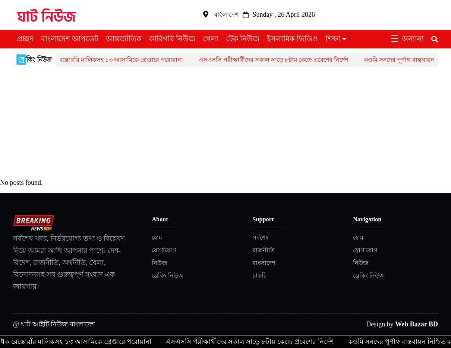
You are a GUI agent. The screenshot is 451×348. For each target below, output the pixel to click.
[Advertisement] (225, 123)
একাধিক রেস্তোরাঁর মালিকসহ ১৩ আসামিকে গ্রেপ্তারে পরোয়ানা (112, 60)
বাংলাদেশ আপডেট (69, 38)
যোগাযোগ (164, 250)
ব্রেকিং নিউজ (167, 275)
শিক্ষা (332, 38)
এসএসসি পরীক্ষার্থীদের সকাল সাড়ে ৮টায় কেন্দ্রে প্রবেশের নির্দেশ (276, 60)
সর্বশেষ (260, 237)
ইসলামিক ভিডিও (292, 38)
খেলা (210, 38)
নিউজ (159, 263)
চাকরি (259, 275)
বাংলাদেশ (263, 263)
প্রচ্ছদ (25, 38)
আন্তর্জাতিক (124, 38)
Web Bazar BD (416, 324)
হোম (157, 237)
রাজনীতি (263, 250)
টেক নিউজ (242, 38)
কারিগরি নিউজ (172, 38)
